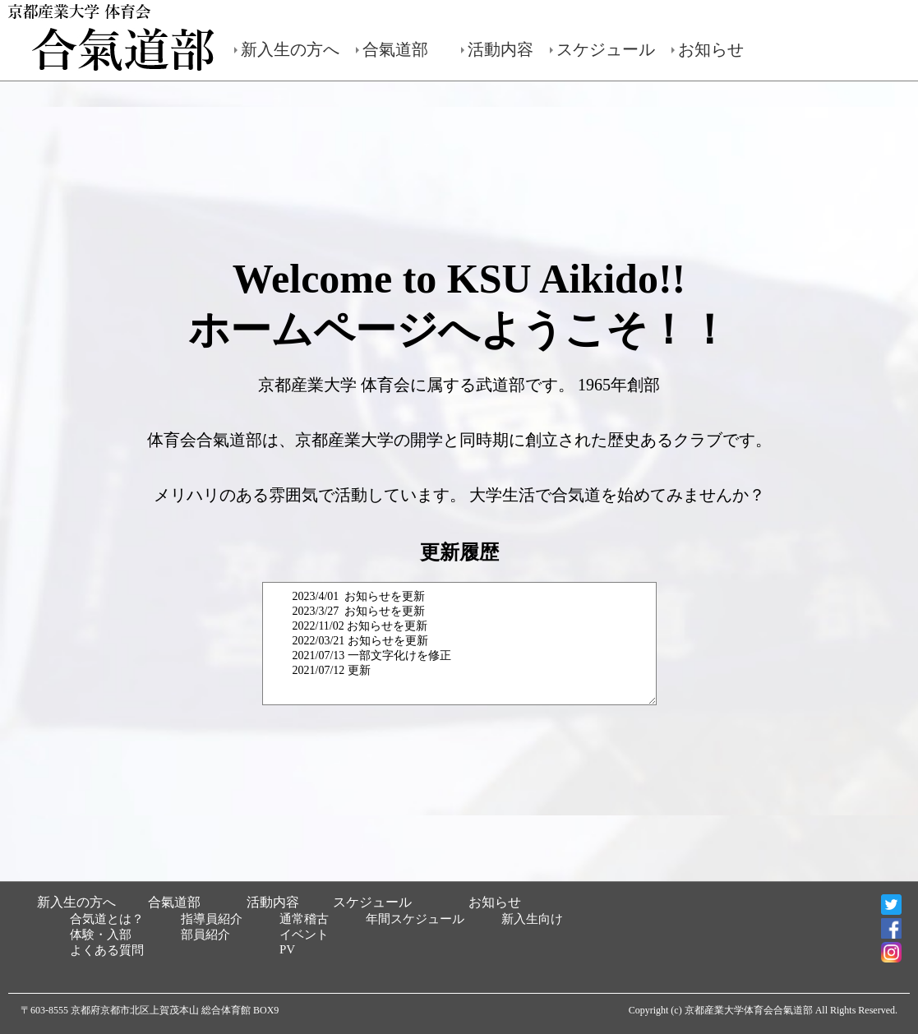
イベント (304, 934)
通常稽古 (304, 919)
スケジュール (605, 49)
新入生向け (532, 919)
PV (287, 949)
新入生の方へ (290, 49)
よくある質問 (107, 950)
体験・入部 (100, 934)
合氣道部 (395, 49)
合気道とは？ (107, 919)
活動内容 (500, 49)
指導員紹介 (211, 919)
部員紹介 (205, 934)
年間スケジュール (415, 919)
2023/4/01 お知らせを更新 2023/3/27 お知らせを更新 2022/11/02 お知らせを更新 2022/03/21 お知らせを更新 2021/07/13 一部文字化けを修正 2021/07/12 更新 (459, 643)
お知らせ (711, 49)
